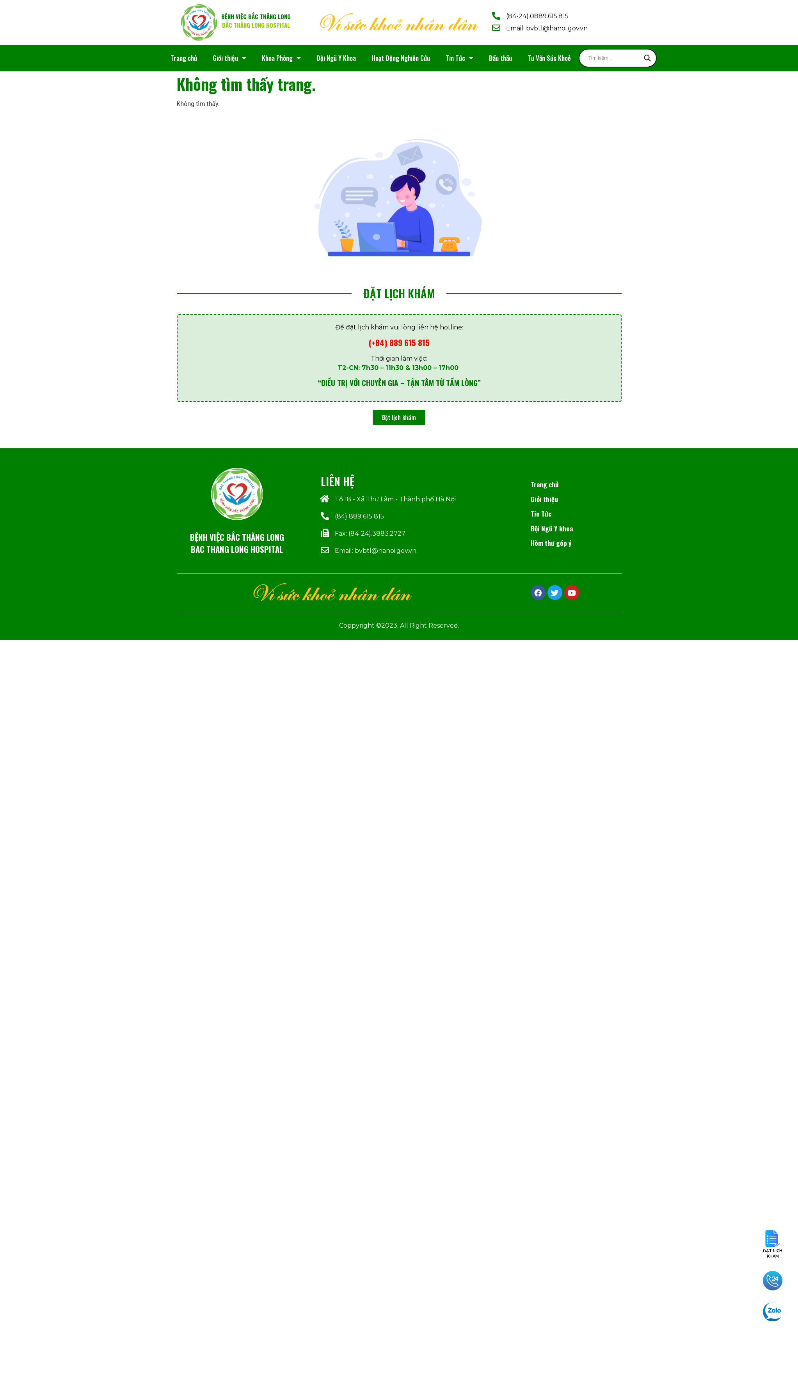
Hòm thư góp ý (551, 543)
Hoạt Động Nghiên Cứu (400, 58)
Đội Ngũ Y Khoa (336, 58)
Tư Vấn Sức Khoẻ (549, 58)
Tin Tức (459, 58)
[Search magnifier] (647, 58)
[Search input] (614, 58)
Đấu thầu (500, 58)
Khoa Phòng (281, 58)
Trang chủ (184, 58)
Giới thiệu (229, 58)
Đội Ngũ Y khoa (552, 528)
